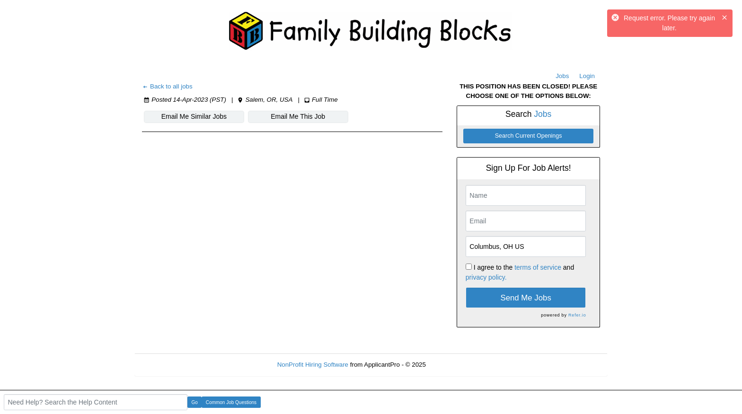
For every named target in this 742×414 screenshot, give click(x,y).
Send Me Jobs (526, 297)
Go (195, 402)
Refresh (454, 364)
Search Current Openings (528, 135)
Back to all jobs (167, 86)
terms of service (537, 267)
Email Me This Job (298, 116)
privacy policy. (486, 277)
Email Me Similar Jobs (194, 116)
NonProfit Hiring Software (312, 364)
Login (587, 75)
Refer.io (577, 315)
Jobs (562, 75)
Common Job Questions (231, 402)
